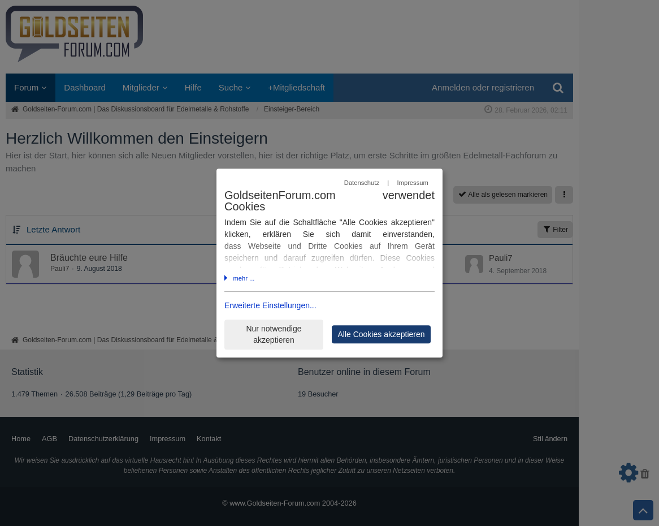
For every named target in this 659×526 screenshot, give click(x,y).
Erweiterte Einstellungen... (270, 306)
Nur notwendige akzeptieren (273, 334)
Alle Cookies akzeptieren (380, 334)
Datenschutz (361, 182)
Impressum (412, 182)
